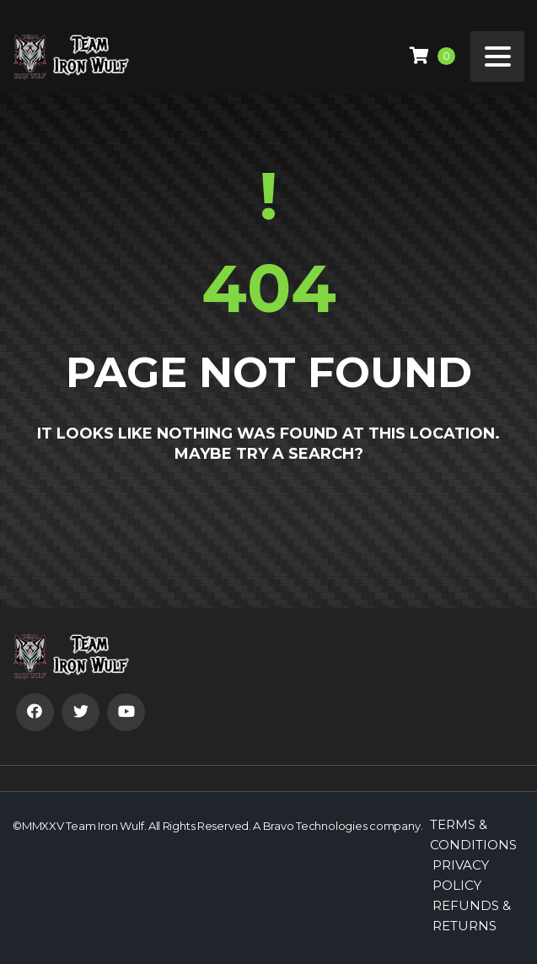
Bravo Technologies (315, 825)
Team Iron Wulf (104, 825)
